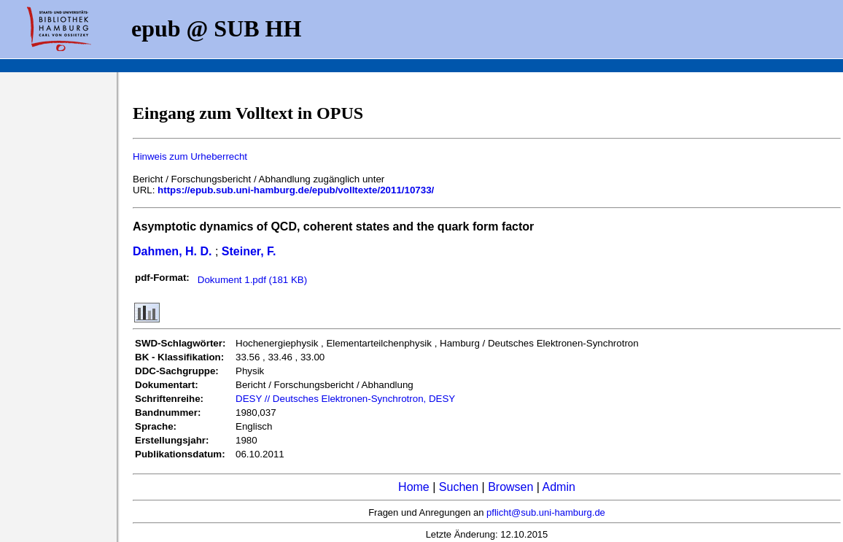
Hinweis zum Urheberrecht (190, 156)
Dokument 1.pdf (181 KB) (252, 279)
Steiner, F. (249, 251)
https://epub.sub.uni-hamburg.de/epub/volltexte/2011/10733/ (296, 190)
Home (414, 487)
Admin (559, 487)
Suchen (458, 487)
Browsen (510, 487)
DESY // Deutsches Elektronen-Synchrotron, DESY (345, 398)
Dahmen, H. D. (172, 251)
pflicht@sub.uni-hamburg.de (545, 512)
